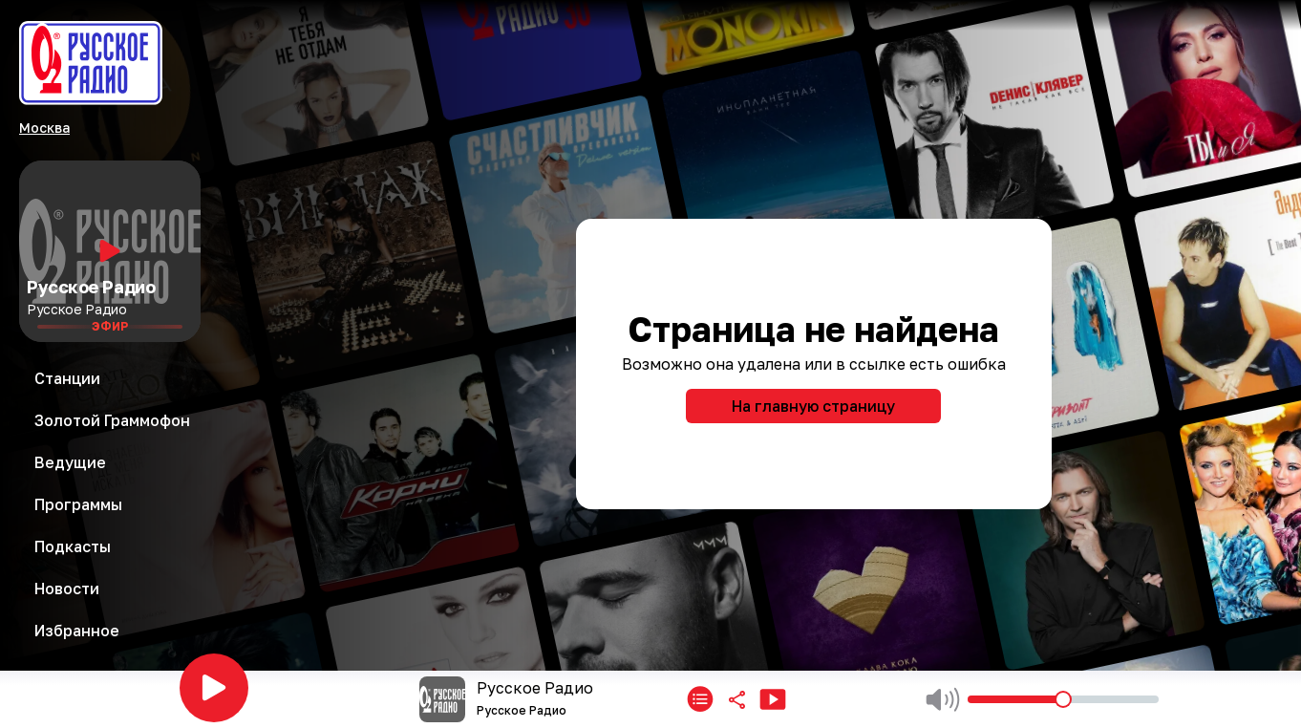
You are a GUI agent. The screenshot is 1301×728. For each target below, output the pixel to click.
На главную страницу (813, 406)
